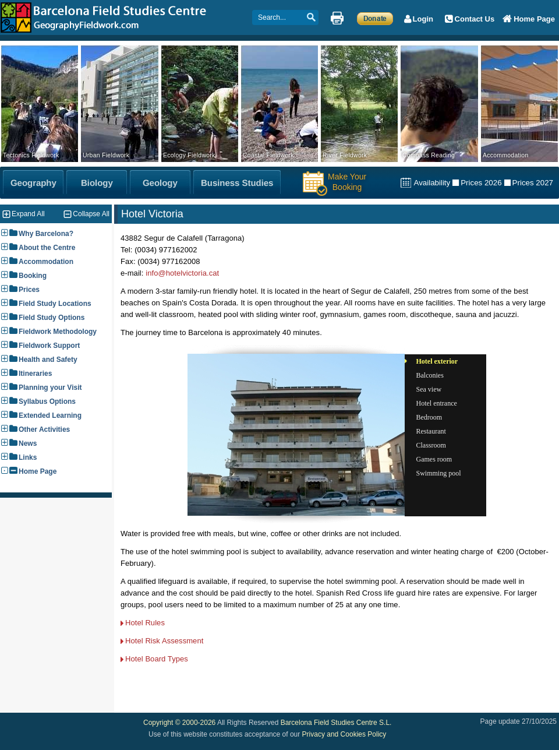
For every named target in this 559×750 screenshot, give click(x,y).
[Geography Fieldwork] (33, 182)
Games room (434, 459)
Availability (431, 182)
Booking (33, 276)
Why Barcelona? (46, 234)
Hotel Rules (145, 622)
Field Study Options (51, 318)
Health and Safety (48, 359)
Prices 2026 (481, 182)
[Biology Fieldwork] (96, 182)
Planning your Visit (50, 387)
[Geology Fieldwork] (160, 182)
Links (28, 457)
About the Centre (47, 248)
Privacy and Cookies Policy (344, 734)
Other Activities (44, 429)
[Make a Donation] (375, 18)
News (28, 443)
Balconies (430, 375)
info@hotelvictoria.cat (182, 273)
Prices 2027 (532, 182)
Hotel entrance (436, 403)
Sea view (429, 389)
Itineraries (35, 373)
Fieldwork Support (49, 345)
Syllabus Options (47, 401)
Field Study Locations (55, 304)
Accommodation (46, 262)
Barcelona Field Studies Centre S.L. (336, 723)
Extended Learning (50, 415)
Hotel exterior (437, 361)
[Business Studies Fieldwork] (237, 182)
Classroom (431, 445)
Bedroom (429, 417)
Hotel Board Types (156, 658)
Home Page (37, 471)
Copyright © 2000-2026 (179, 723)
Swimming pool (438, 473)
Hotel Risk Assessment (164, 640)
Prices (29, 290)
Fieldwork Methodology (58, 332)
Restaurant (431, 431)
